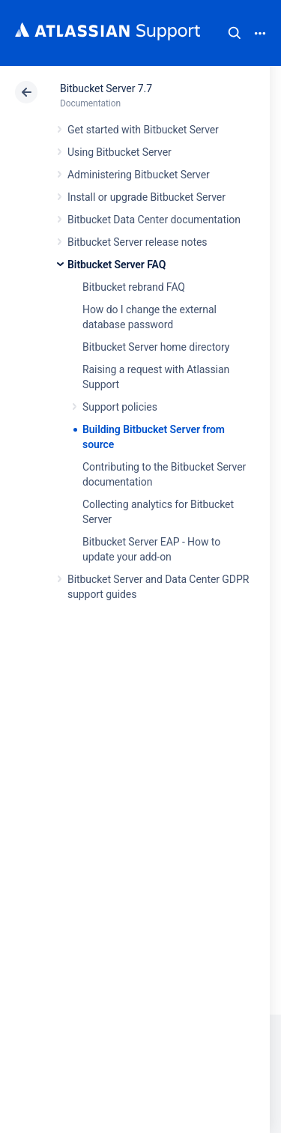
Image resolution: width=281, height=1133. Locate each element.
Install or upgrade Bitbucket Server (146, 197)
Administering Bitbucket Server (138, 175)
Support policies (119, 407)
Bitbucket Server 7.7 (106, 88)
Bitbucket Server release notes (137, 242)
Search (235, 33)
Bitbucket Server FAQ (116, 265)
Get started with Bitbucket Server (143, 130)
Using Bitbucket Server (119, 152)
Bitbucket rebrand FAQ (133, 287)
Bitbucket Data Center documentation (154, 220)
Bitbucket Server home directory (155, 347)
